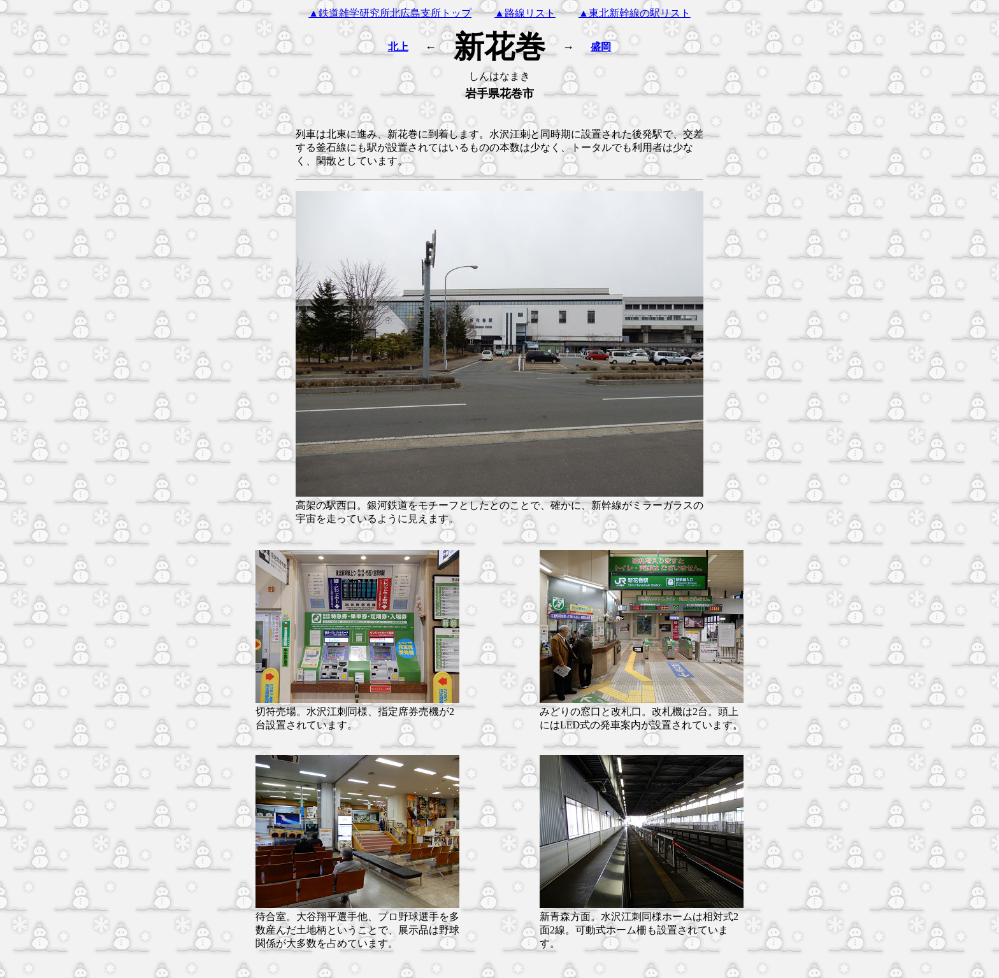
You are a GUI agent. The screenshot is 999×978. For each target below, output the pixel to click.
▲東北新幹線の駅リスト (635, 13)
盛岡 (601, 46)
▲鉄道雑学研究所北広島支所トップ (389, 13)
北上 (398, 46)
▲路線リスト (525, 13)
